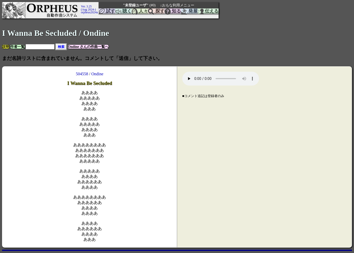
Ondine (97, 74)
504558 (82, 74)
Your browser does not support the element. (220, 79)
